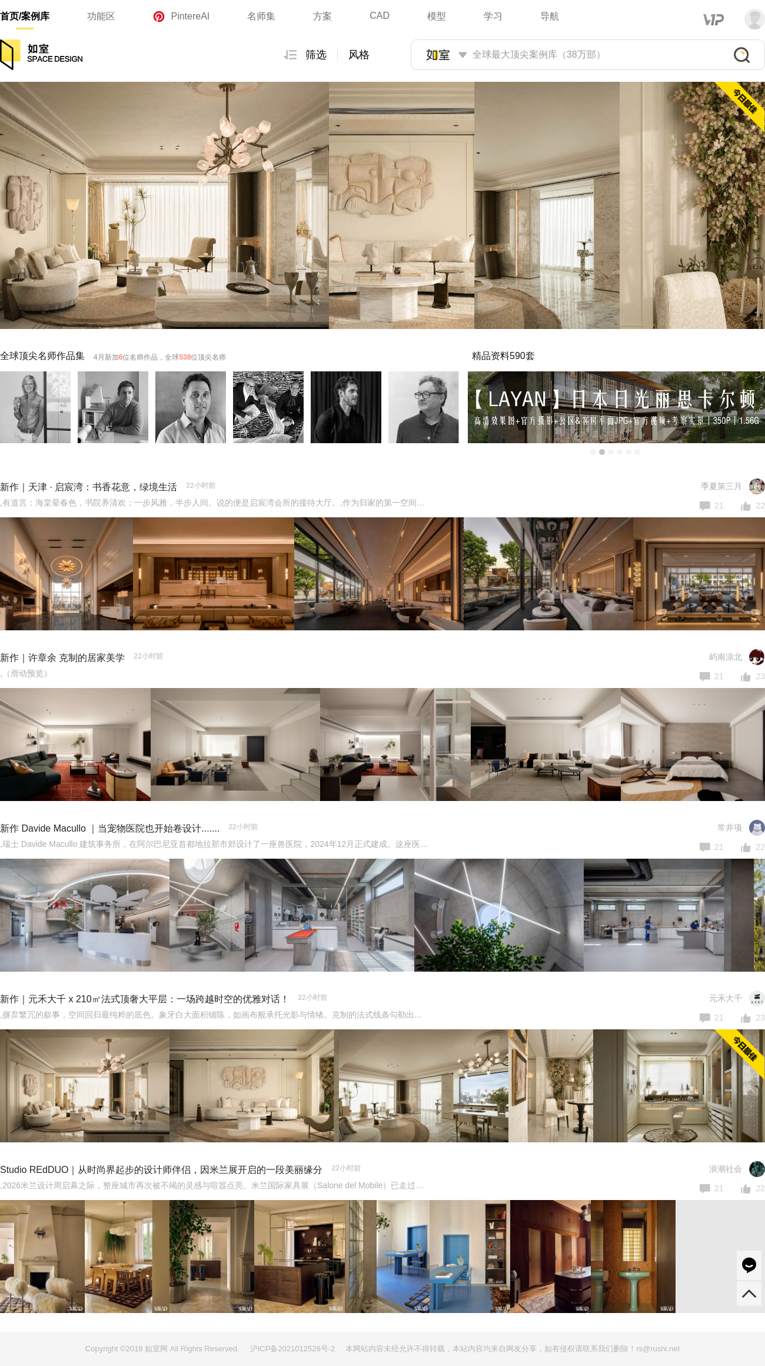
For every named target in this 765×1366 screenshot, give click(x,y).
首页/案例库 (24, 16)
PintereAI (181, 16)
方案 (322, 16)
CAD (380, 16)
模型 (436, 16)
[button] (593, 452)
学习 (493, 16)
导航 (549, 16)
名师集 (261, 16)
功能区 (101, 16)
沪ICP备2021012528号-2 (292, 1348)
